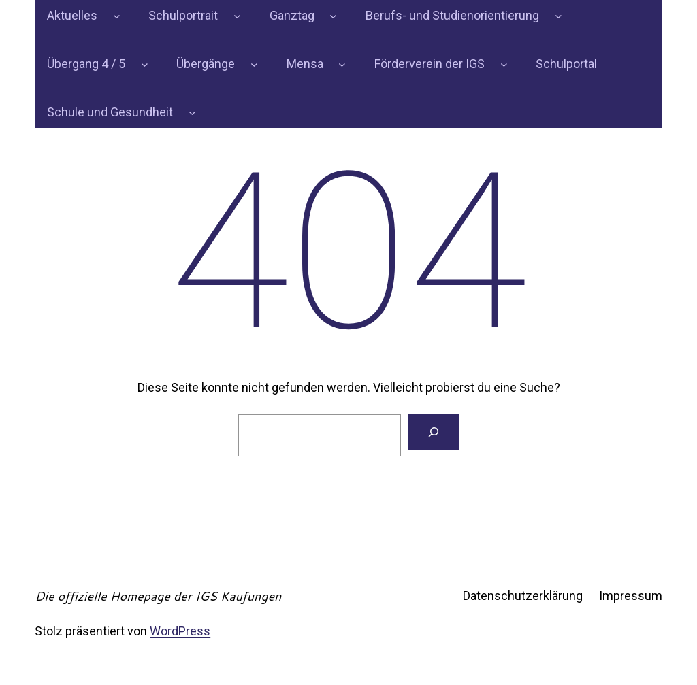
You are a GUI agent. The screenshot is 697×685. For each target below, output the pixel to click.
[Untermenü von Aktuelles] (116, 16)
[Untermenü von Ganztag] (333, 16)
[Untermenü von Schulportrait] (237, 16)
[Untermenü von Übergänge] (254, 64)
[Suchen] (433, 432)
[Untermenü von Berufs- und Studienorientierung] (558, 16)
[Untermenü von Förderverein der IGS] (504, 64)
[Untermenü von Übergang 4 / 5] (144, 64)
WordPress (180, 631)
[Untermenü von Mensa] (342, 64)
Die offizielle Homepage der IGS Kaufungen (158, 596)
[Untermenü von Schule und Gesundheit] (192, 112)
